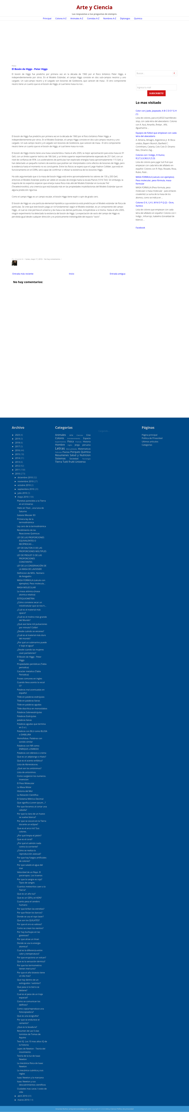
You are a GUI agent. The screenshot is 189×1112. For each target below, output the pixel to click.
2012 (17, 465)
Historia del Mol (24, 791)
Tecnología (86, 459)
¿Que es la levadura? (27, 1027)
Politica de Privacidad (152, 438)
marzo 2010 (24, 1099)
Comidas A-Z (93, 18)
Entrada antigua (117, 273)
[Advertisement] (93, 41)
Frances (78, 442)
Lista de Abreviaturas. (27, 764)
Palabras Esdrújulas (26, 716)
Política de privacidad (125, 1109)
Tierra (58, 461)
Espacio (87, 438)
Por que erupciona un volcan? (31, 957)
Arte (71, 435)
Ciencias (80, 435)
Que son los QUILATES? (28, 920)
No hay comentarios (52, 259)
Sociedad (73, 458)
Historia (87, 441)
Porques (75, 452)
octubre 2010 (24, 485)
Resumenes (62, 455)
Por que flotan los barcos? (29, 912)
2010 (17, 473)
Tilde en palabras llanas (28, 700)
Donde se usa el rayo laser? (30, 916)
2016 (17, 450)
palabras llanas (24, 720)
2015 (17, 454)
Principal (47, 18)
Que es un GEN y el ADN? (29, 897)
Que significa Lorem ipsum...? (31, 802)
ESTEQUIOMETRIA (26, 598)
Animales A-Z (76, 18)
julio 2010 (23, 493)
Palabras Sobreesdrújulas (29, 712)
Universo (80, 461)
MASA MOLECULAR (26, 587)
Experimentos (60, 442)
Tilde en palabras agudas (29, 704)
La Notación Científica (27, 794)
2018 (17, 442)
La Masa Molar (24, 787)
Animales (60, 435)
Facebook (140, 227)
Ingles (70, 445)
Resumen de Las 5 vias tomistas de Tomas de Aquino (29, 1034)
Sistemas (60, 458)
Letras (60, 448)
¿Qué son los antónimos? (29, 768)
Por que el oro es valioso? (29, 924)
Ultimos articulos (150, 441)
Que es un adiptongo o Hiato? (31, 756)
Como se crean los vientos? (30, 928)
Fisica (14, 66)
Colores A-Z (60, 18)
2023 (17, 434)
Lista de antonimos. (26, 772)
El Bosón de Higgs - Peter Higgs (30, 69)
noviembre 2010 (26, 481)
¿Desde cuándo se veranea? (30, 631)
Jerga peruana (83, 444)
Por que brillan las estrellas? (30, 908)
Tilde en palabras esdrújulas (30, 696)
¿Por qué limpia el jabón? (29, 835)
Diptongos (125, 18)
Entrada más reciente (22, 273)
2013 (17, 462)
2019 (17, 438)
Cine (88, 435)
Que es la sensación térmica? (31, 961)
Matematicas (84, 448)
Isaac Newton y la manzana (30, 1077)
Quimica (138, 18)
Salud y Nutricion (80, 455)
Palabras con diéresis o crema (31, 752)
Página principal (149, 434)
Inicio (71, 273)
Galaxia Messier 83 (26, 515)
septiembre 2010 (26, 489)
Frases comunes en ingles (29, 678)
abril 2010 (23, 1095)
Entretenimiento (73, 438)
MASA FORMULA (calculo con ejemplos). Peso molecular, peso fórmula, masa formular (155, 180)
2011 (17, 469)
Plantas (66, 452)
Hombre (60, 444)
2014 (17, 458)
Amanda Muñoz (62, 1109)
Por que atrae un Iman (28, 939)
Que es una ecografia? (28, 1015)
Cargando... (104, 431)
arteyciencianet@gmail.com (80, 1109)
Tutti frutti (69, 461)
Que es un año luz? (26, 893)
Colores (59, 438)
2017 (17, 446)
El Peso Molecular (25, 783)
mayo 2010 (23, 496)
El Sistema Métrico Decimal (30, 798)
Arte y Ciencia (95, 7)
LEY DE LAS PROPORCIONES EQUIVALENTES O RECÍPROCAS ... (30, 541)
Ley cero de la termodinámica (31, 526)
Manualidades (71, 449)
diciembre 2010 (25, 477)
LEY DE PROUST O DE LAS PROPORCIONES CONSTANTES (29, 558)
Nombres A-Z (109, 18)
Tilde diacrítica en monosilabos (32, 708)
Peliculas (58, 452)
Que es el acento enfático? (30, 760)
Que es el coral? (24, 839)
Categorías (147, 444)
